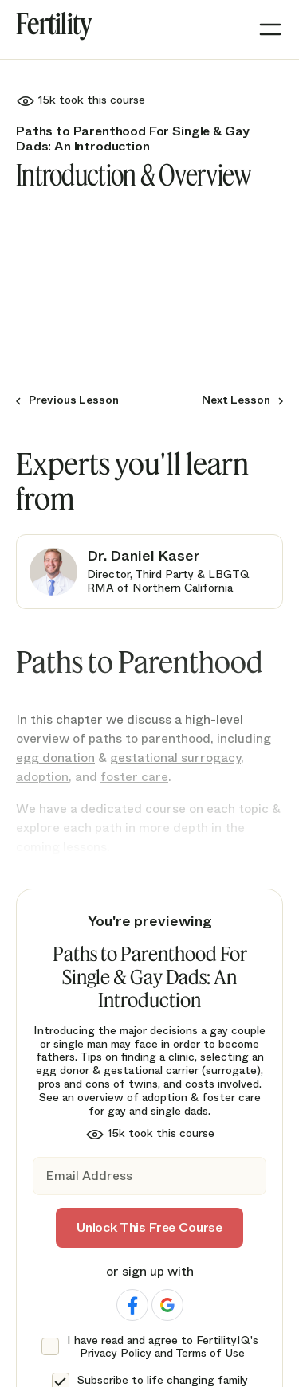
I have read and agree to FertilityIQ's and (162, 1347)
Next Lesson (236, 400)
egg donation (55, 757)
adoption (42, 777)
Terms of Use (210, 1353)
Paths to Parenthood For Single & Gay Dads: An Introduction (133, 138)
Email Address (88, 1176)
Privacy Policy (115, 1353)
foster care (134, 777)
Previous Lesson (74, 400)
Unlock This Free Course (149, 1227)
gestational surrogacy (175, 757)
